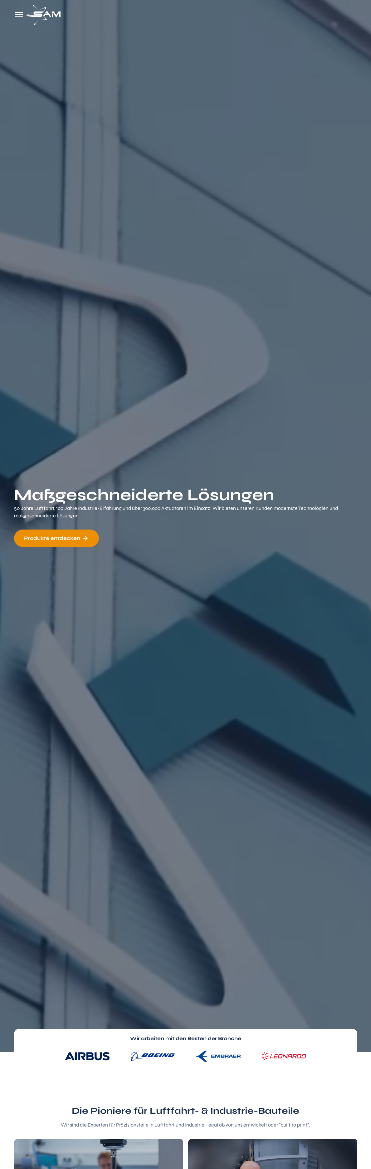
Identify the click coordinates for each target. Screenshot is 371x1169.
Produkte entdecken (56, 538)
